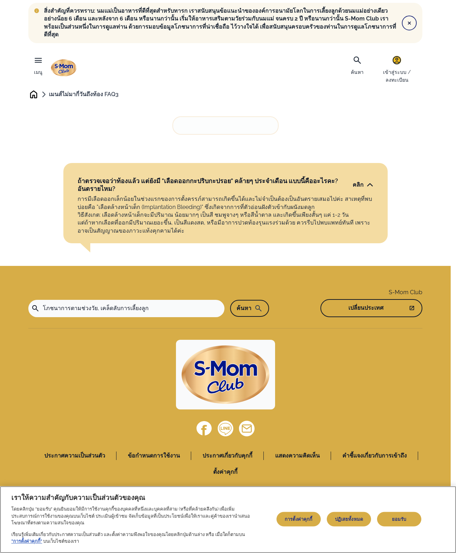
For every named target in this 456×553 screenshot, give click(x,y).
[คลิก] (363, 185)
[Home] (225, 375)
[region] (228, 519)
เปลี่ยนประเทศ (365, 308)
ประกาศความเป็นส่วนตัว (74, 456)
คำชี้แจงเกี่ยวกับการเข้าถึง (374, 456)
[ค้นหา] (357, 64)
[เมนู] (38, 64)
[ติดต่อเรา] (247, 429)
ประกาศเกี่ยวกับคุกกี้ (227, 456)
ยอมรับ (399, 519)
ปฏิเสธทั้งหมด (349, 519)
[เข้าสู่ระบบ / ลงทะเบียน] (397, 69)
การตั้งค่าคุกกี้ (298, 519)
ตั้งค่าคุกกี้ (225, 472)
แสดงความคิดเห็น (297, 456)
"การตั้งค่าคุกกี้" (26, 541)
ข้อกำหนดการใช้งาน (154, 456)
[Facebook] (204, 429)
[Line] (225, 429)
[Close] (409, 23)
